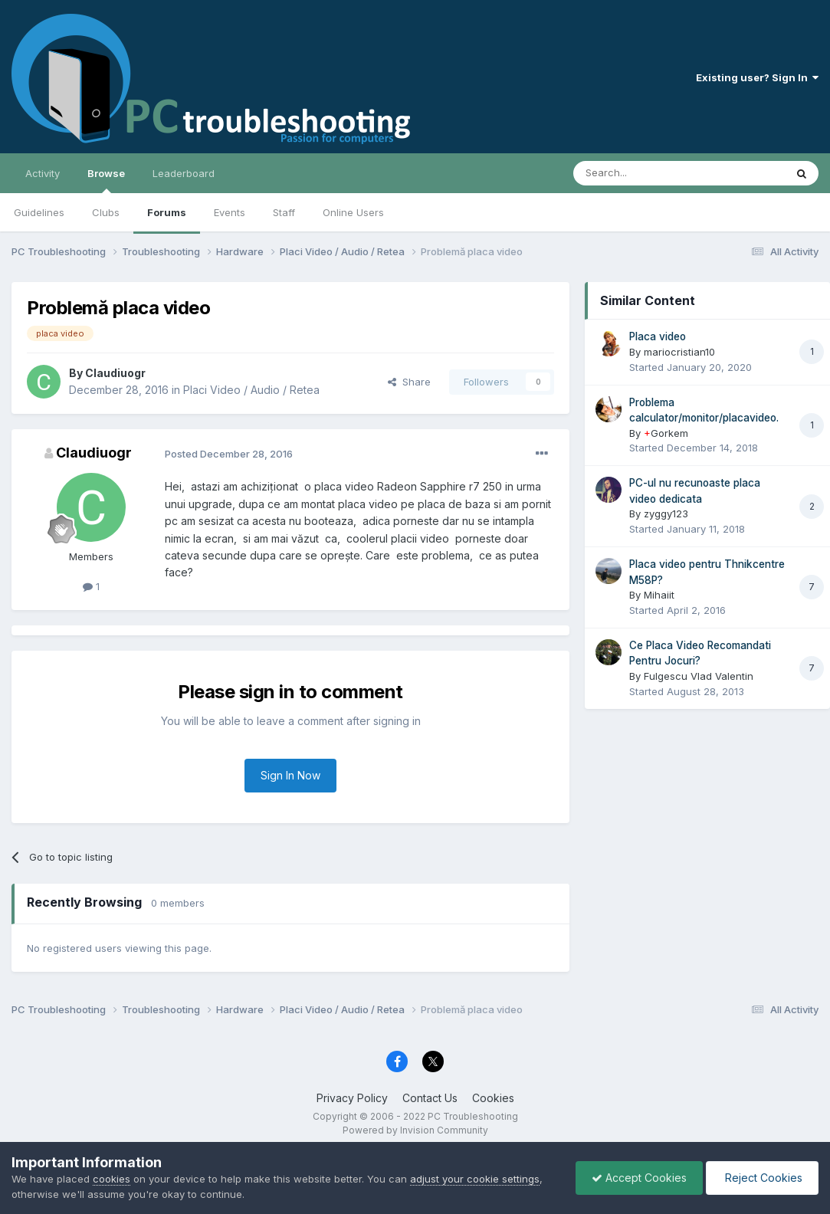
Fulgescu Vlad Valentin (698, 676)
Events (229, 212)
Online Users (353, 212)
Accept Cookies (639, 1177)
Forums (166, 212)
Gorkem (666, 433)
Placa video (657, 336)
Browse (106, 180)
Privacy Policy (352, 1097)
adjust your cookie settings (475, 1179)
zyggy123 (666, 513)
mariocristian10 (679, 352)
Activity (42, 173)
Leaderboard (184, 173)
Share (409, 382)
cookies (111, 1179)
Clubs (106, 212)
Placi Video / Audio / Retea (251, 389)
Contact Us (430, 1097)
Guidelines (39, 212)
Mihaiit (659, 595)
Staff (284, 212)
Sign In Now (290, 775)
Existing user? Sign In (757, 77)
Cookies (493, 1097)
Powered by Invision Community (415, 1130)
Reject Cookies (762, 1177)
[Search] (640, 173)
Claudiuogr (115, 372)
